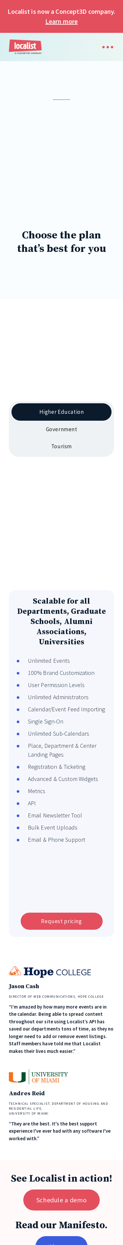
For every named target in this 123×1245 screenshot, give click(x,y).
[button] (104, 47)
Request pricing (61, 921)
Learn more (61, 21)
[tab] (61, 411)
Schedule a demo (61, 1200)
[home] (25, 47)
